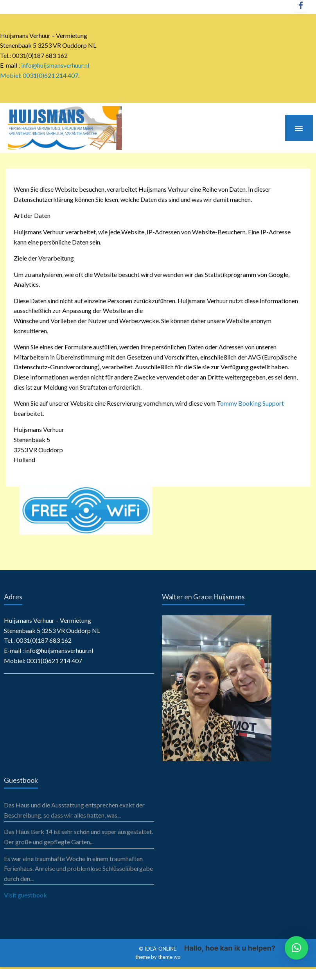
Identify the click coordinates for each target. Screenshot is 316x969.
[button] (296, 948)
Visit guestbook (25, 895)
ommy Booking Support (252, 403)
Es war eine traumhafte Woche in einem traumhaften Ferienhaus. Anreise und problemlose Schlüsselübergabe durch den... (78, 868)
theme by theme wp (158, 957)
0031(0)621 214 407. (51, 75)
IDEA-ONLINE (161, 949)
